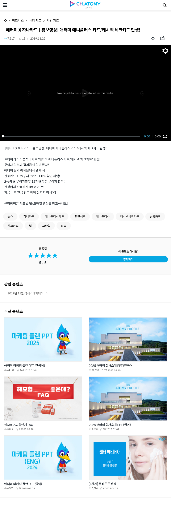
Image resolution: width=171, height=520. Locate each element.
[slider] (71, 136)
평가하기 (128, 259)
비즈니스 (18, 20)
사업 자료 (35, 20)
